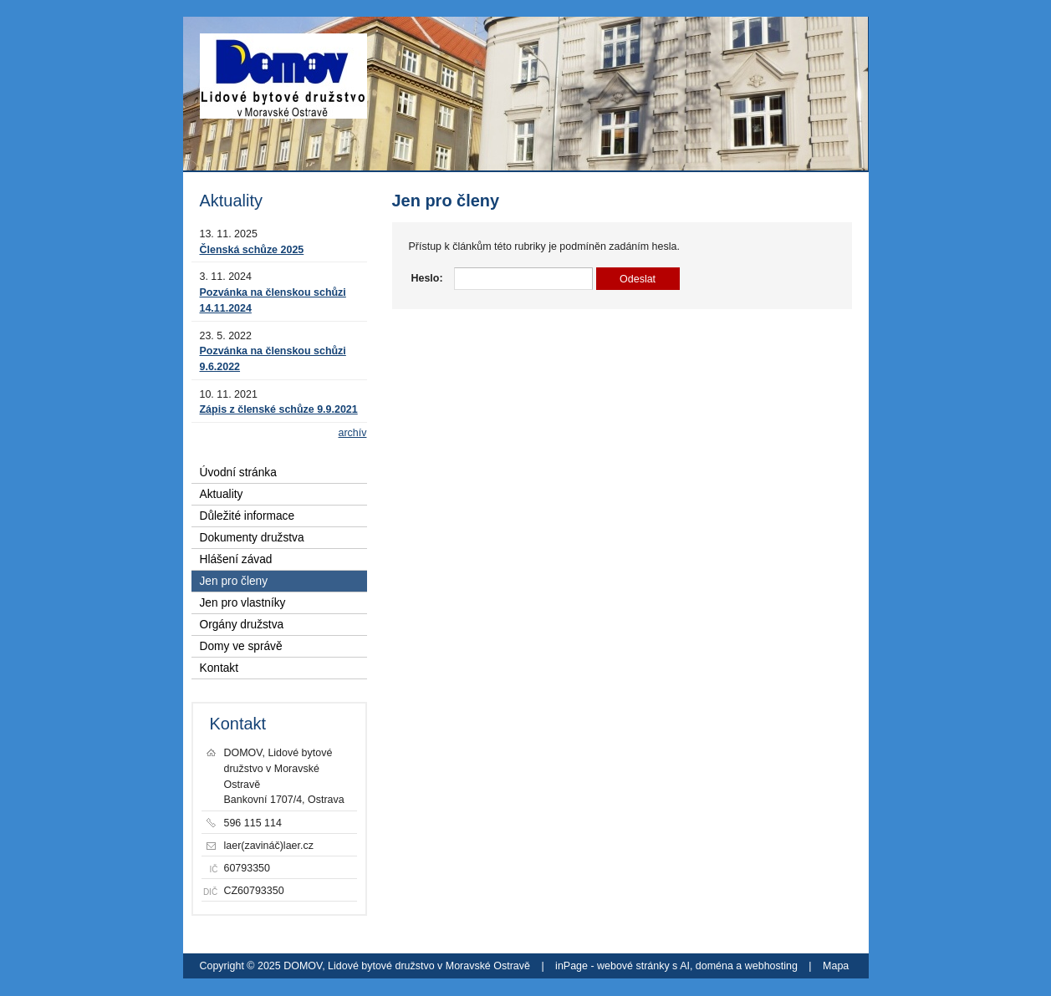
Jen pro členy (234, 581)
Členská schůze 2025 (252, 250)
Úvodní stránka (238, 472)
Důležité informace (247, 516)
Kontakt (219, 668)
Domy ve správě (241, 646)
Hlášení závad (236, 559)
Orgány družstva (242, 624)
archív (353, 433)
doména (714, 966)
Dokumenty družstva (252, 537)
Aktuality (221, 494)
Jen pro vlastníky (243, 603)
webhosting (771, 966)
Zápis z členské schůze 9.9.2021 (279, 409)
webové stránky (633, 966)
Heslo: (427, 278)
